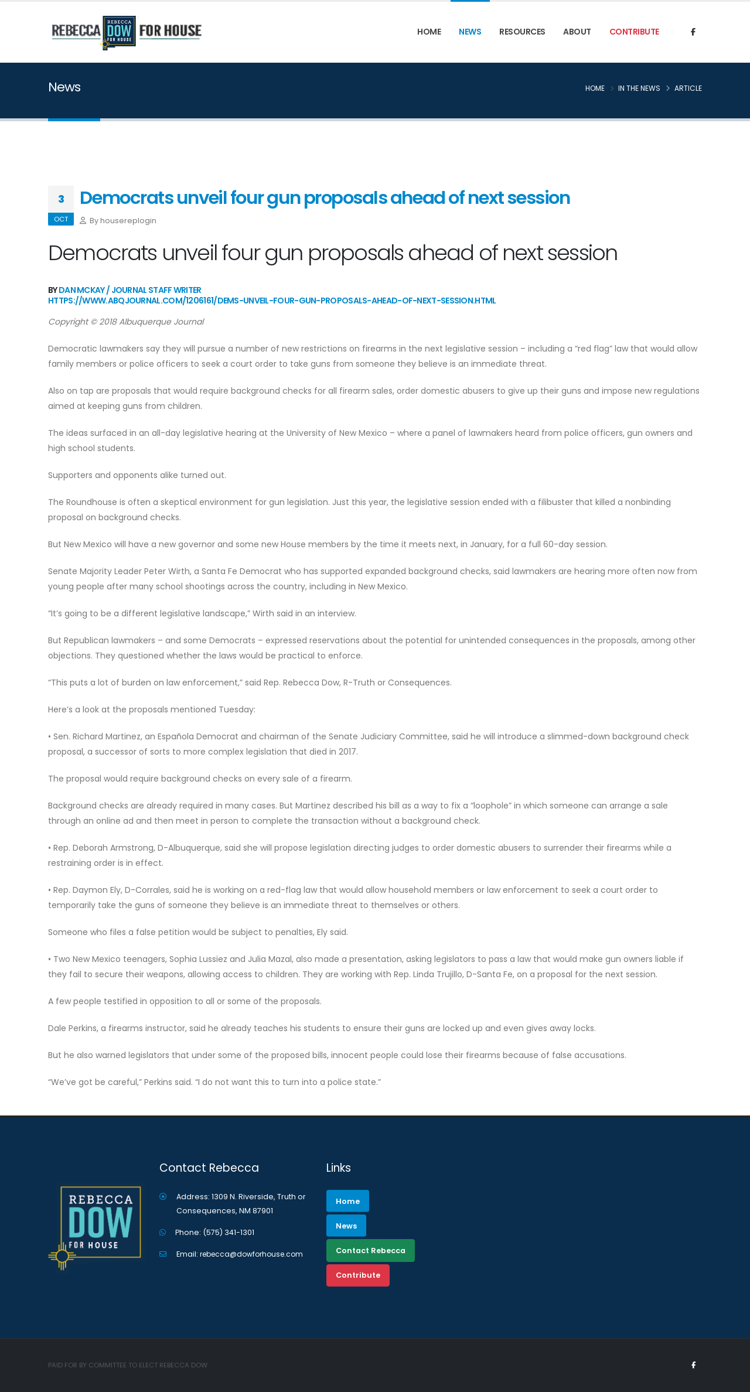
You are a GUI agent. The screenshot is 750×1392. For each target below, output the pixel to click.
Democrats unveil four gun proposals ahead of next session (325, 197)
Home (429, 31)
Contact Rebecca (370, 1250)
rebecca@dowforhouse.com (255, 1254)
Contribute (634, 31)
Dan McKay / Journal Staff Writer (130, 290)
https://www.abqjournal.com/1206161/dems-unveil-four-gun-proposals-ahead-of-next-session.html (272, 300)
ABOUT (577, 31)
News (470, 31)
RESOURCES (522, 31)
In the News (639, 88)
